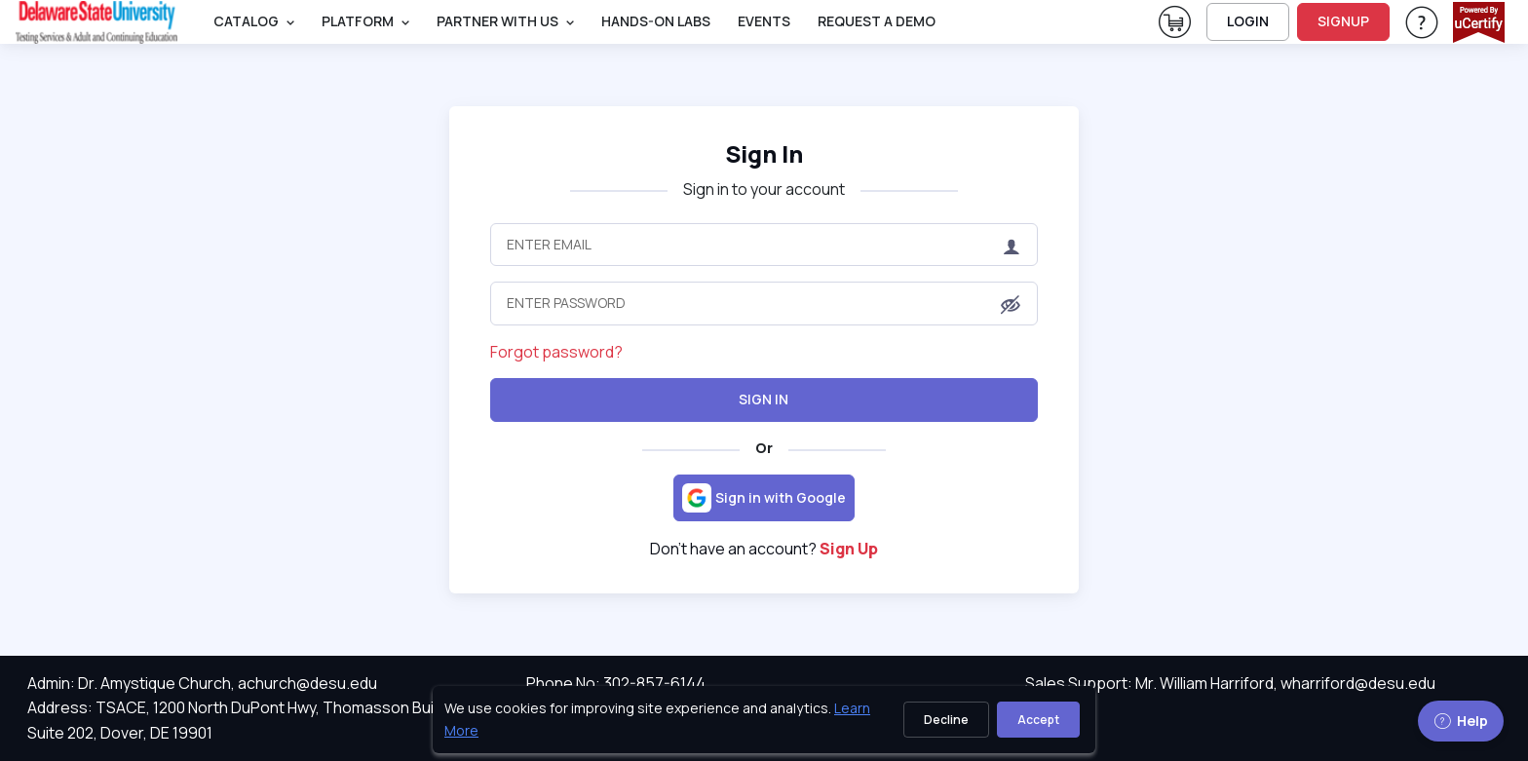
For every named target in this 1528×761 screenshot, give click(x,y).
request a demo (877, 21)
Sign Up (849, 548)
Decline (946, 719)
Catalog (246, 21)
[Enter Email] (763, 244)
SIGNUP (1343, 21)
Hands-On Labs (655, 21)
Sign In (763, 399)
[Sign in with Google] (764, 498)
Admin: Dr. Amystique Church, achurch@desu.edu (202, 683)
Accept (1038, 719)
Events (764, 21)
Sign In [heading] (764, 153)
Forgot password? (556, 351)
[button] (1010, 305)
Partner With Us (497, 21)
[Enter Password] (763, 303)
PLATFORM (358, 21)
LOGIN (1248, 21)
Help (1460, 720)
